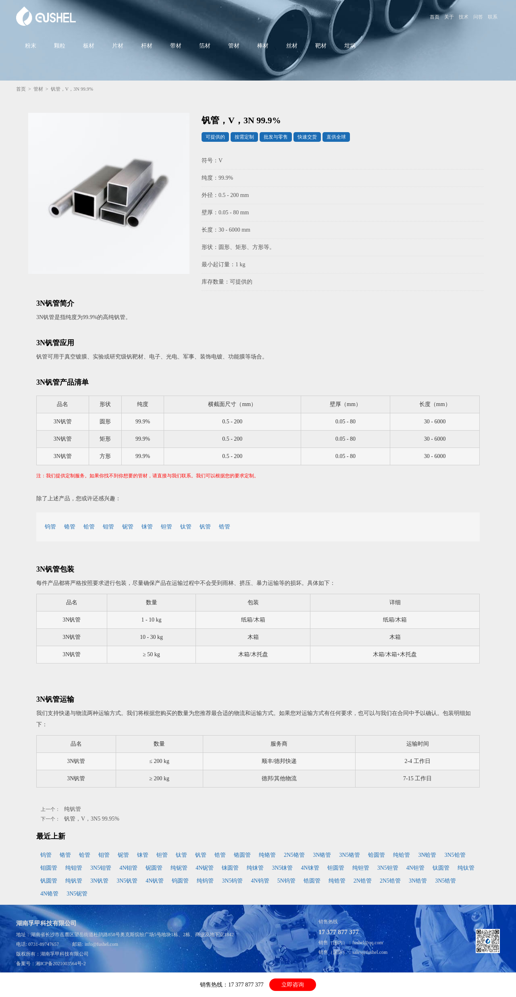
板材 (88, 46)
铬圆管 (242, 855)
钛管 (185, 527)
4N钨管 (260, 881)
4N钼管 (128, 868)
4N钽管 (415, 868)
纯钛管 (466, 868)
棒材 (262, 46)
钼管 (108, 527)
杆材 (146, 46)
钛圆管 (441, 868)
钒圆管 (48, 881)
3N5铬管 (349, 855)
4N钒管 (155, 881)
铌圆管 (154, 868)
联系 (492, 17)
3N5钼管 (100, 868)
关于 (449, 17)
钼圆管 (48, 868)
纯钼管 (73, 868)
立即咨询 (292, 985)
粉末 (30, 46)
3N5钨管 (232, 881)
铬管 (69, 527)
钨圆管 (180, 881)
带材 (175, 46)
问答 (478, 17)
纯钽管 (360, 868)
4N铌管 (205, 868)
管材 (233, 46)
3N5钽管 (387, 868)
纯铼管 (255, 868)
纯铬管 (267, 855)
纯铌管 (179, 868)
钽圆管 (335, 868)
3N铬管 (322, 855)
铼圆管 (230, 868)
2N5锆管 (390, 881)
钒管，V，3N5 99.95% (91, 819)
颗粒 (59, 46)
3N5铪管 (455, 855)
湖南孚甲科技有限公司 (64, 954)
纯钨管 (205, 881)
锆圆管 (312, 881)
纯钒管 (72, 809)
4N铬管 (49, 894)
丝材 (292, 46)
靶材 (321, 46)
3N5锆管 (445, 881)
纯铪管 (401, 855)
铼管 (147, 527)
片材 (117, 46)
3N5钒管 (127, 881)
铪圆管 (376, 855)
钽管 (166, 527)
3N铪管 (427, 855)
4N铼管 (310, 868)
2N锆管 (363, 881)
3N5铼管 (282, 868)
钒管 (205, 527)
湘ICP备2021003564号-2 (60, 963)
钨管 (50, 527)
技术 (463, 17)
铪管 (89, 527)
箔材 (204, 46)
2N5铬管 (294, 855)
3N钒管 (99, 881)
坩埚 (350, 46)
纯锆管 (337, 881)
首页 (434, 17)
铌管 (127, 527)
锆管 (224, 527)
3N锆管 (418, 881)
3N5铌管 (77, 894)
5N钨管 (286, 881)
